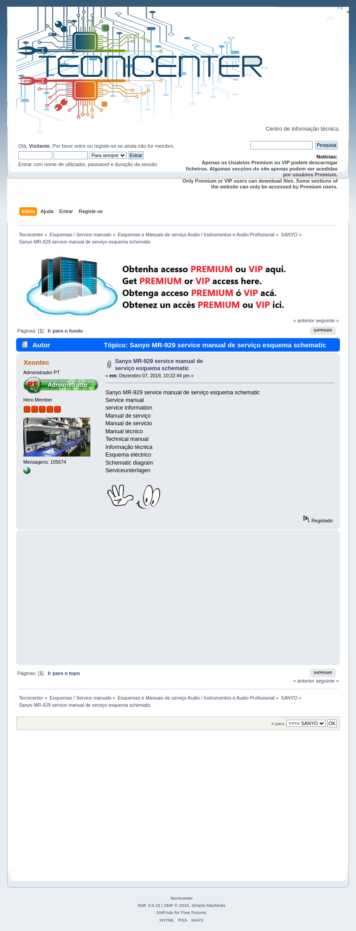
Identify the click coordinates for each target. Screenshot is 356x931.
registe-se (105, 146)
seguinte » (327, 320)
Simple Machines (208, 905)
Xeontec (36, 362)
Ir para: (278, 723)
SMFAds (165, 912)
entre (80, 146)
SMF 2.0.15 (149, 905)
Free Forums (193, 912)
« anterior (303, 320)
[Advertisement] (178, 597)
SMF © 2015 (176, 905)
